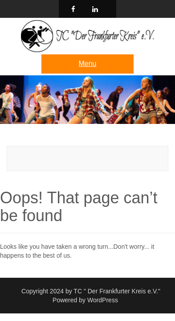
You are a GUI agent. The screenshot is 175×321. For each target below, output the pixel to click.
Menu (87, 63)
